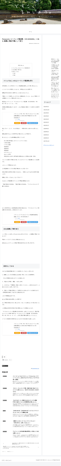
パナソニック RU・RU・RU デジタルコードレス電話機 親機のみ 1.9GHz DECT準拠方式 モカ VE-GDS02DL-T (26, 116)
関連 (14, 75)
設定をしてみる (15, 71)
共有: (14, 73)
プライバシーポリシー (48, 145)
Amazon (17, 123)
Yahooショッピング (32, 123)
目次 (19, 65)
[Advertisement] (21, 53)
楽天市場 (24, 123)
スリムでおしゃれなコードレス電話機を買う (21, 68)
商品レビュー (5, 366)
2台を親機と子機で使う (17, 70)
